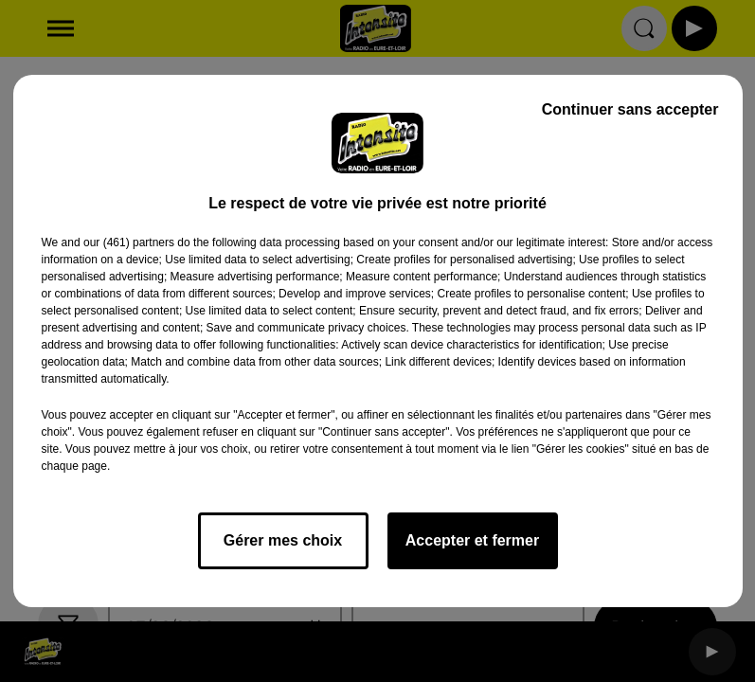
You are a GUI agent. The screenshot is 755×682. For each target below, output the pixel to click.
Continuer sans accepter (630, 109)
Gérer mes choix (283, 540)
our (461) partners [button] (128, 242)
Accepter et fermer (472, 540)
